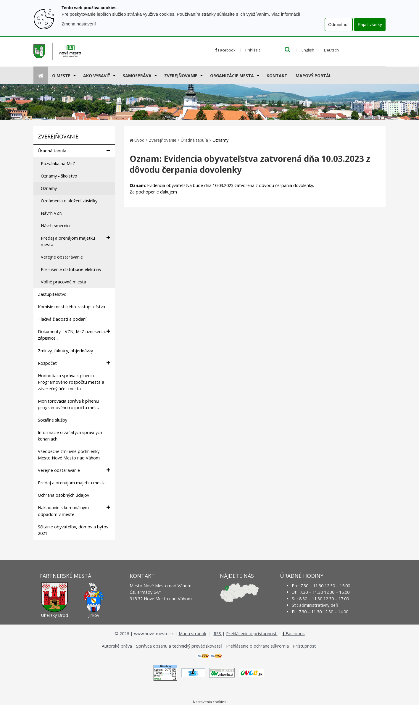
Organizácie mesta (232, 75)
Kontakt (277, 75)
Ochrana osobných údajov (63, 495)
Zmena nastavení (79, 23)
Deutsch (331, 50)
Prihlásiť (252, 50)
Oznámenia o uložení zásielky (69, 201)
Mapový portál (313, 75)
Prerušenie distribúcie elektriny (71, 269)
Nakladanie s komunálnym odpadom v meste (74, 510)
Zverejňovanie (180, 75)
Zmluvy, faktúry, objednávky (65, 351)
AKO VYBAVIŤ (96, 75)
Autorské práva (117, 646)
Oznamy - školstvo (59, 176)
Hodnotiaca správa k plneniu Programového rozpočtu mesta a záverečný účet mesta (71, 382)
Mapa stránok (192, 633)
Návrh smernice (56, 225)
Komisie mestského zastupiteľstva (71, 306)
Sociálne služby (52, 420)
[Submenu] (74, 75)
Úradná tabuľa (74, 151)
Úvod (139, 140)
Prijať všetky (370, 24)
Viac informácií (285, 14)
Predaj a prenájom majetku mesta (75, 241)
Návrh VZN (51, 213)
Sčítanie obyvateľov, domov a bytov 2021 (73, 530)
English (308, 50)
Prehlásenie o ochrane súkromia (257, 646)
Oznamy (49, 188)
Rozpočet (74, 363)
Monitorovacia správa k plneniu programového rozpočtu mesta (69, 404)
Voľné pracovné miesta (63, 282)
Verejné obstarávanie (62, 257)
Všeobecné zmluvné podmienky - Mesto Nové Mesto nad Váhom (70, 455)
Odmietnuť (338, 24)
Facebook (225, 50)
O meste (61, 75)
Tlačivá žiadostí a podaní (62, 319)
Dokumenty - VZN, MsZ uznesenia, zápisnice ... (74, 334)
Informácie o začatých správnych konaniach (70, 436)
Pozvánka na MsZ (58, 163)
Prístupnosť (304, 646)
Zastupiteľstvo (52, 294)
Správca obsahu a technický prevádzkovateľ (179, 646)
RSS (218, 633)
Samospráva (137, 75)
